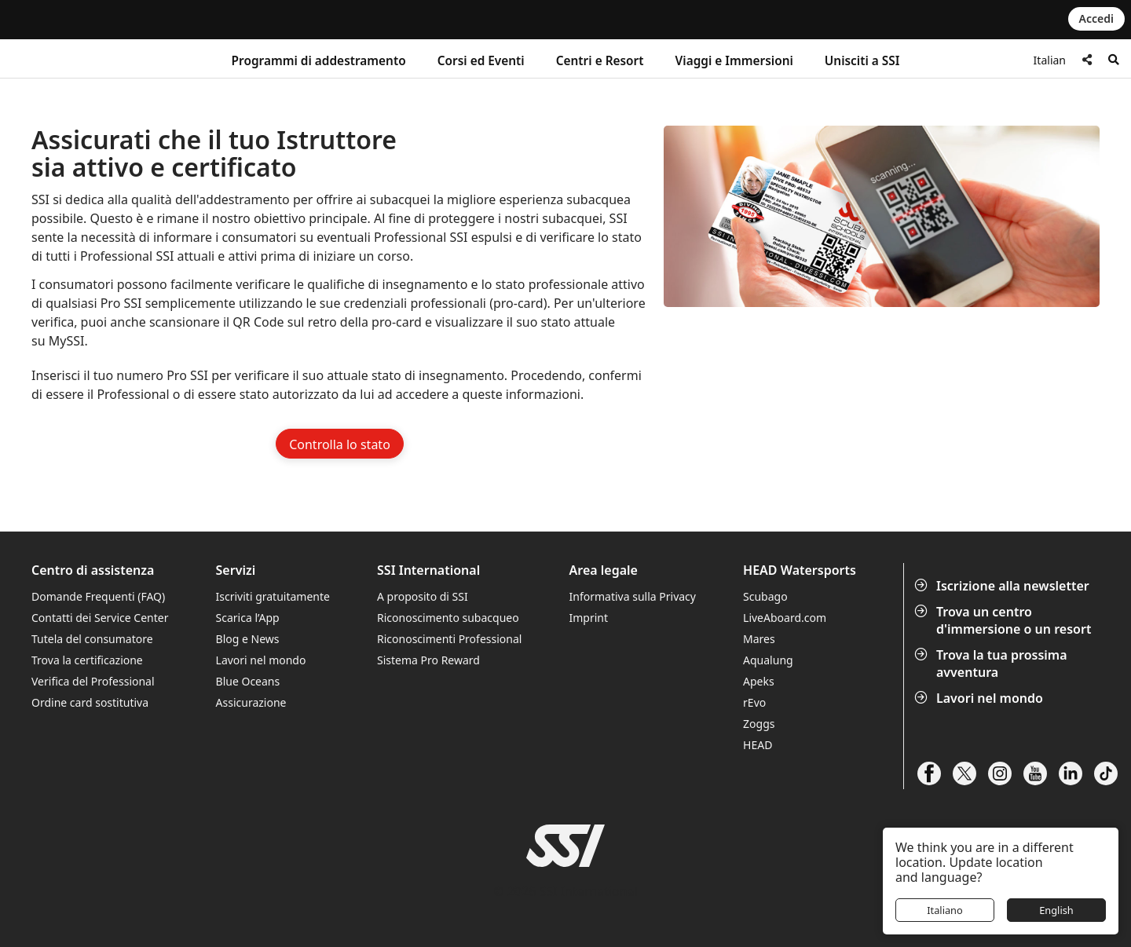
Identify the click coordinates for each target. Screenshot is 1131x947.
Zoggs (758, 723)
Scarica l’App (248, 617)
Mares (759, 638)
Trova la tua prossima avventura (992, 663)
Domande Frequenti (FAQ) (98, 596)
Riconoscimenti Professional (449, 638)
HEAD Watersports (799, 570)
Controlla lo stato (339, 444)
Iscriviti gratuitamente (273, 596)
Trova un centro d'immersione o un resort (1004, 620)
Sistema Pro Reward (428, 660)
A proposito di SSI (422, 596)
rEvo (754, 702)
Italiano (945, 910)
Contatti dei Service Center (99, 617)
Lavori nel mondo (980, 698)
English (1056, 910)
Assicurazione (251, 702)
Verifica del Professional (93, 681)
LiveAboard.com (784, 617)
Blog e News (248, 638)
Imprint (589, 617)
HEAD (757, 744)
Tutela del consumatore (92, 638)
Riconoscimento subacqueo (448, 617)
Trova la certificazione (87, 660)
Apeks (758, 681)
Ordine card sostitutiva (89, 702)
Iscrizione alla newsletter (1003, 585)
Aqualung (768, 660)
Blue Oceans (248, 681)
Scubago (765, 596)
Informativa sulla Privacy (632, 596)
